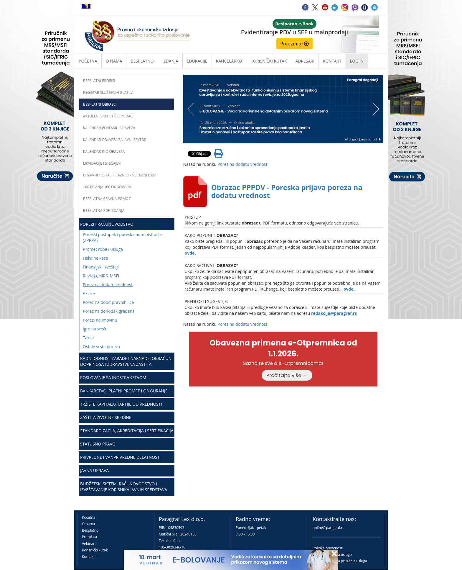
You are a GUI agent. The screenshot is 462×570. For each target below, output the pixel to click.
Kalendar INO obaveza (104, 151)
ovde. (190, 253)
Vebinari (88, 543)
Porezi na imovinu (100, 320)
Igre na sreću (95, 329)
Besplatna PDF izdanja (103, 210)
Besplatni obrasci (100, 104)
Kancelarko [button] (229, 61)
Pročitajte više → (287, 375)
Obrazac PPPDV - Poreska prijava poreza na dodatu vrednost (286, 191)
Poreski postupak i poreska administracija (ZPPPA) (123, 237)
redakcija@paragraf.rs (334, 313)
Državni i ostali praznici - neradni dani (119, 175)
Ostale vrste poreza (101, 346)
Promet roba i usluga (103, 249)
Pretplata (89, 536)
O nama (114, 61)
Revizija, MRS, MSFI (101, 276)
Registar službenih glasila (108, 92)
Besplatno (142, 61)
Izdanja (170, 61)
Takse (88, 337)
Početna (88, 61)
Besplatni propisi (99, 80)
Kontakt (88, 556)
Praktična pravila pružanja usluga (340, 561)
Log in (357, 61)
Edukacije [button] (197, 61)
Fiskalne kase (95, 258)
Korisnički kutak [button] (268, 61)
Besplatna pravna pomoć (107, 198)
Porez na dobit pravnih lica (108, 302)
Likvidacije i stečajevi (102, 163)
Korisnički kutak (95, 550)
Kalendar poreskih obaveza (109, 127)
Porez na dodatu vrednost (108, 284)
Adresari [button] (304, 61)
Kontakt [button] (332, 61)
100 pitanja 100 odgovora (107, 186)
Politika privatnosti (328, 548)
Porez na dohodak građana (109, 311)
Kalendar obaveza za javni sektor (114, 139)
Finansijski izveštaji (101, 267)
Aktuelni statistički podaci (108, 116)
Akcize (89, 293)
